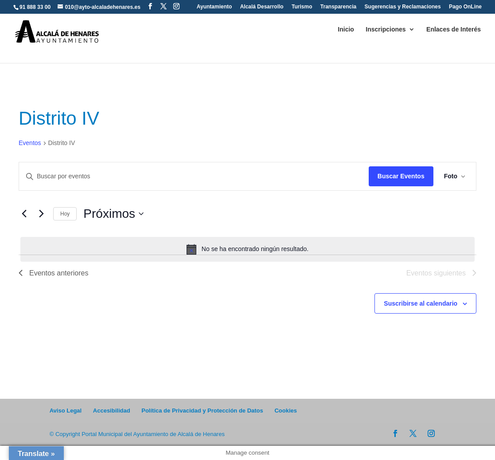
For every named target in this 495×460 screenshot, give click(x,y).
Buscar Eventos (401, 176)
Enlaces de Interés (453, 29)
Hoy (65, 214)
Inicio (346, 29)
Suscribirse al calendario (420, 303)
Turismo (302, 7)
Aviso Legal (66, 410)
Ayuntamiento (214, 7)
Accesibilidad (111, 410)
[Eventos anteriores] (24, 213)
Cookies (285, 410)
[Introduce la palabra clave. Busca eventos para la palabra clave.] (194, 176)
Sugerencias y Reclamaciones (403, 7)
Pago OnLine (465, 7)
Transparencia (338, 7)
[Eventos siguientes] (41, 213)
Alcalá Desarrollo (262, 7)
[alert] (247, 249)
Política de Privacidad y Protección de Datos (202, 410)
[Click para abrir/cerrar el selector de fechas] (113, 214)
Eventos (30, 142)
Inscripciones (385, 29)
